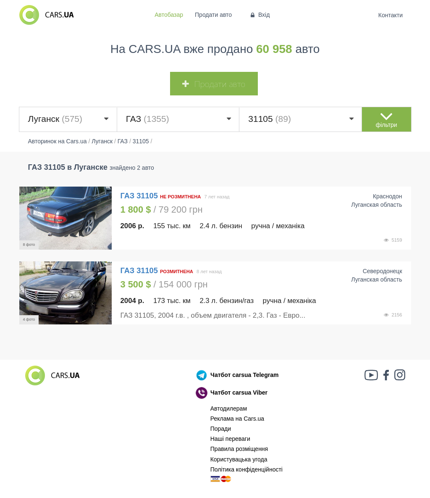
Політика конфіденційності (246, 469)
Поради (220, 428)
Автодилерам (228, 408)
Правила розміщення (239, 448)
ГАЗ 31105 (140, 196)
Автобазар (169, 14)
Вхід (259, 14)
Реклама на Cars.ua (237, 418)
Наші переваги (230, 438)
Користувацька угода (238, 459)
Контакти (390, 15)
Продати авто (213, 14)
